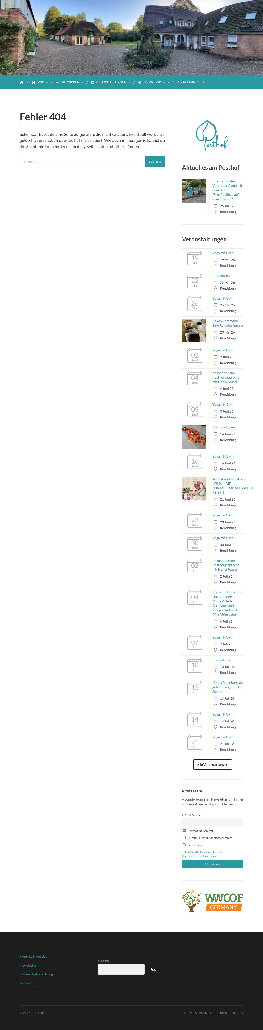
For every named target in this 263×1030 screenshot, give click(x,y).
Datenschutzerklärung (36, 974)
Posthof (39, 1013)
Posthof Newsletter (198, 831)
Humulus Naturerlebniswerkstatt (207, 838)
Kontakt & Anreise (33, 956)
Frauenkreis (221, 275)
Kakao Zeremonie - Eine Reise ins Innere (227, 323)
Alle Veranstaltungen (212, 764)
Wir (38, 82)
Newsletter (28, 965)
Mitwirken (68, 82)
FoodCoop (149, 82)
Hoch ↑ (237, 1013)
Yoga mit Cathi (223, 253)
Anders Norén (215, 1013)
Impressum (28, 983)
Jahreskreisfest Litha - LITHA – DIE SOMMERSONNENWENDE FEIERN (233, 485)
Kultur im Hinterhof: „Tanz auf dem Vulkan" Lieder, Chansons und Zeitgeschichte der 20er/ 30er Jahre (227, 603)
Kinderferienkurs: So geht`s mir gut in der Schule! (227, 686)
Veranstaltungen (108, 82)
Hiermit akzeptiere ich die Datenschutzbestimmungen (202, 854)
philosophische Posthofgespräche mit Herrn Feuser (225, 377)
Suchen (103, 961)
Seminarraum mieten (191, 82)
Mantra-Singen (223, 427)
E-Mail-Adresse (192, 815)
